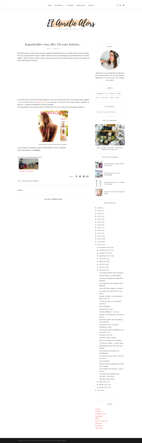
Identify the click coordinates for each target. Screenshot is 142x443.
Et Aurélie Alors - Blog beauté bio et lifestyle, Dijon (36, 440)
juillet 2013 (103, 261)
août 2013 (102, 259)
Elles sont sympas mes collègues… (111, 340)
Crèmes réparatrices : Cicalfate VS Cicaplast (114, 183)
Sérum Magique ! (104, 306)
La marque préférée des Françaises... (111, 273)
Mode (97, 418)
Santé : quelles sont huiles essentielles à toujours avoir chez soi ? (110, 148)
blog (97, 97)
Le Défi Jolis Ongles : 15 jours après (111, 343)
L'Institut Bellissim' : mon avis (109, 312)
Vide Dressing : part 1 (106, 309)
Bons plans (99, 425)
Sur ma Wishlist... (104, 361)
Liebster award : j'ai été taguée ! (110, 275)
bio (106, 93)
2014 (99, 242)
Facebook (37, 150)
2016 (99, 236)
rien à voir (104, 97)
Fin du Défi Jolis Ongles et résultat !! (111, 288)
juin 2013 (102, 264)
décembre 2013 (104, 247)
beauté (112, 93)
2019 (99, 227)
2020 (99, 225)
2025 (99, 211)
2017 (99, 233)
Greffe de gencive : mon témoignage (112, 174)
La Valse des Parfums (26, 171)
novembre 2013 (104, 250)
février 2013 (103, 384)
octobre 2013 (104, 253)
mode (119, 93)
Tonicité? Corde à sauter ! (108, 337)
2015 (99, 239)
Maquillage (98, 416)
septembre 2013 (105, 256)
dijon (117, 97)
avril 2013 (102, 270)
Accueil (97, 409)
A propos (98, 411)
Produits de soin (100, 414)
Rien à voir (98, 423)
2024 (99, 213)
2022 (99, 219)
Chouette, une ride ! (106, 335)
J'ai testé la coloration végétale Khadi (114, 192)
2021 (99, 222)
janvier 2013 (103, 387)
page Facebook (41, 102)
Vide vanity (99, 428)
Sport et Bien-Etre (101, 421)
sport (111, 97)
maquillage (99, 93)
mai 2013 (102, 267)
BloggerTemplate (61, 440)
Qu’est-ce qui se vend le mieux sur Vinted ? (114, 164)
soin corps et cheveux (30, 181)
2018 (99, 230)
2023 (99, 216)
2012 (99, 390)
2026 (99, 208)
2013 (99, 244)
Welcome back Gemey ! (107, 379)
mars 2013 (103, 382)
